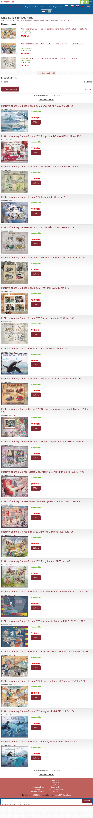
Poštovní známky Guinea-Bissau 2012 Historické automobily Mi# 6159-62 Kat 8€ (43, 257)
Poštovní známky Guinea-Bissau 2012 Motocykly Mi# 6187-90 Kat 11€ (37, 227)
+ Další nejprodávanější (46, 73)
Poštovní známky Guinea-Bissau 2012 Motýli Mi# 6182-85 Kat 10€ (35, 561)
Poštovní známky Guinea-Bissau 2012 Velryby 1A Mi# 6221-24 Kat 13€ (37, 711)
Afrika (28, 20)
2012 (50, 20)
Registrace (55, 785)
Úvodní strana (55, 780)
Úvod (3, 20)
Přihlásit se (55, 783)
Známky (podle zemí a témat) (15, 20)
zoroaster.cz (7, 1)
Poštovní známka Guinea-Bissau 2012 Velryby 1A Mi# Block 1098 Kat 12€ (39, 741)
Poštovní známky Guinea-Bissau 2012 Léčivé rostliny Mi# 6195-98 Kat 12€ (40, 166)
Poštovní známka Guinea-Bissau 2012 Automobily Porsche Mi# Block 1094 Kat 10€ (44, 591)
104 (58, 96)
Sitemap (55, 791)
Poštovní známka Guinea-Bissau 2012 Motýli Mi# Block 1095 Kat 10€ (37, 531)
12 (49, 96)
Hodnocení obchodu (55, 789)
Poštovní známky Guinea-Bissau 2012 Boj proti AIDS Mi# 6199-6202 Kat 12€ (41, 136)
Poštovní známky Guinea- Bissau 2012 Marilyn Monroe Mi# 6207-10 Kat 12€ (41, 501)
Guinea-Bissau (35, 20)
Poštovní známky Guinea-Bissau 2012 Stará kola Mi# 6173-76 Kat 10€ (49, 58)
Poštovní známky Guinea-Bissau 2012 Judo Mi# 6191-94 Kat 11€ (34, 196)
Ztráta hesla (55, 787)
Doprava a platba (31, 7)
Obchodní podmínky (55, 7)
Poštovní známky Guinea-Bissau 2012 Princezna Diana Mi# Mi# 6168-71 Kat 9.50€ (54, 29)
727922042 (36, 795)
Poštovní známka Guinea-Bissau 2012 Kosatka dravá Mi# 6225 (34, 348)
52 (55, 96)
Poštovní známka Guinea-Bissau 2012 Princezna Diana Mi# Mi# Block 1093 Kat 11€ (44, 651)
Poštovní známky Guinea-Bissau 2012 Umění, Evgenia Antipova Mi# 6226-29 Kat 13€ (45, 441)
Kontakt (42, 7)
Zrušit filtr (88, 89)
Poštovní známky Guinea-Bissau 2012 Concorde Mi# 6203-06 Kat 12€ (37, 105)
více (15, 109)
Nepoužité (44, 20)
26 (52, 96)
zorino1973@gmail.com (63, 795)
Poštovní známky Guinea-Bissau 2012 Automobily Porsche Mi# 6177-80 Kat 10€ (43, 621)
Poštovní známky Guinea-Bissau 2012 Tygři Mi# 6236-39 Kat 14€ (35, 287)
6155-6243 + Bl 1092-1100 (61, 20)
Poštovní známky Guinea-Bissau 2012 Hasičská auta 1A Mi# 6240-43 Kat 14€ (41, 378)
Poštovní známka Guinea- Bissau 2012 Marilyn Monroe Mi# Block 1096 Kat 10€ (42, 471)
